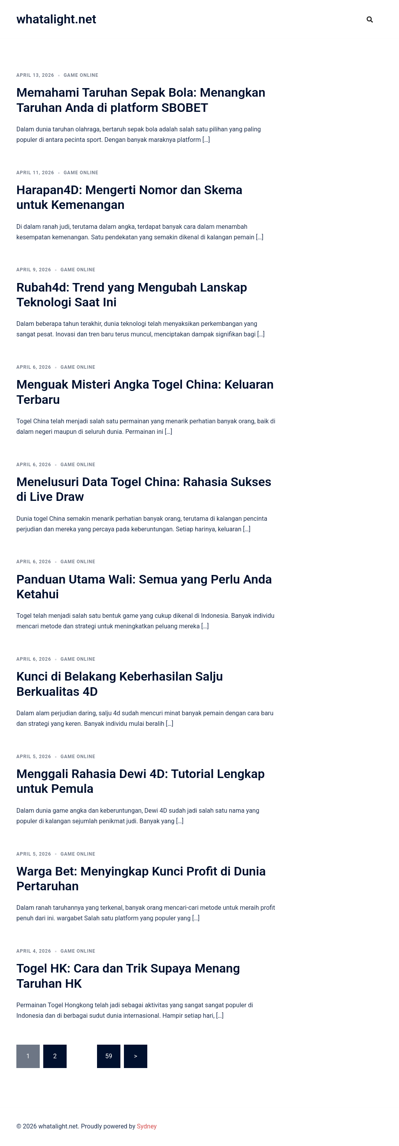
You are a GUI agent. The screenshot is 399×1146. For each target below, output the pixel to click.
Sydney (147, 1126)
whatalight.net (56, 19)
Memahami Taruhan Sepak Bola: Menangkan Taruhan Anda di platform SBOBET (140, 100)
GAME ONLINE (81, 75)
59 (108, 1056)
